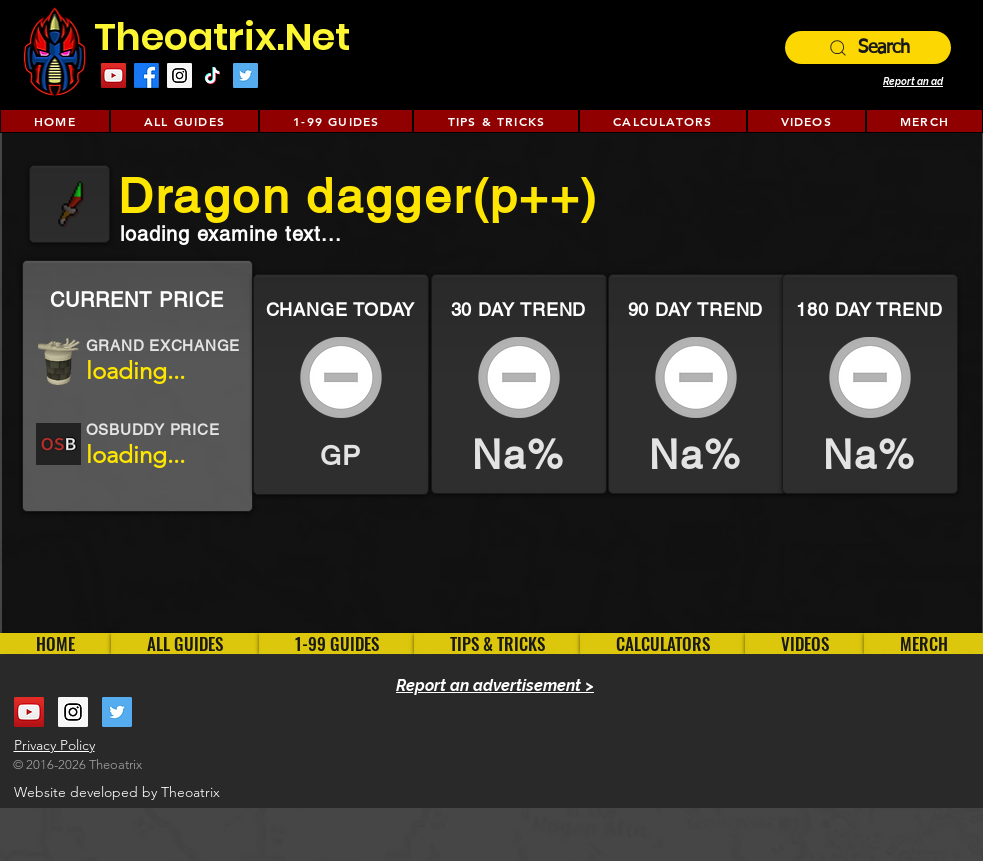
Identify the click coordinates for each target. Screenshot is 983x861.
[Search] (868, 47)
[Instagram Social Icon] (179, 75)
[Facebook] (146, 75)
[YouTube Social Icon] (113, 75)
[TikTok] (212, 75)
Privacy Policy (54, 745)
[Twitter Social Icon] (245, 75)
